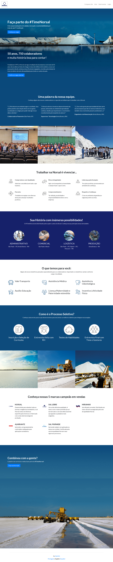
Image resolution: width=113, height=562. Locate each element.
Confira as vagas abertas (16, 75)
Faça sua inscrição (14, 465)
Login (109, 4)
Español (62, 559)
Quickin (57, 556)
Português (51, 559)
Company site (88, 4)
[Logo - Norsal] (4, 4)
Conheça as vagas (14, 32)
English (57, 559)
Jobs (95, 4)
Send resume (102, 4)
